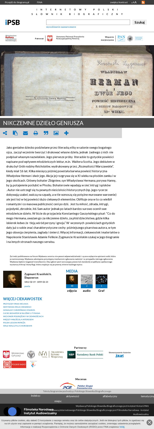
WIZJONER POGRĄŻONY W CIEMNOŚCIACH (23, 316)
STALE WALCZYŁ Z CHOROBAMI (17, 326)
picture (56, 133)
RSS (143, 2)
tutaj (122, 426)
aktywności (72, 396)
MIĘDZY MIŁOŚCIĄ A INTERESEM (18, 319)
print (35, 133)
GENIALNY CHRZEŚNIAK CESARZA (19, 310)
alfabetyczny (110, 396)
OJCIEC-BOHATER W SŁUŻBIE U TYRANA (21, 313)
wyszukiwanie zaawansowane (61, 27)
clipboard (15, 133)
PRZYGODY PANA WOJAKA (15, 304)
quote (45, 133)
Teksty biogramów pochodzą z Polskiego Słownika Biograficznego (77, 391)
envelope (25, 133)
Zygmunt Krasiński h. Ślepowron (38, 275)
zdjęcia (72, 290)
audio (86, 290)
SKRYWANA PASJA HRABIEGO (17, 307)
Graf (101, 290)
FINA (39, 2)
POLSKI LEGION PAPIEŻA (14, 322)
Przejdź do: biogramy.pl (17, 2)
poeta (27, 286)
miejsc (58, 401)
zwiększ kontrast (119, 2)
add (66, 133)
